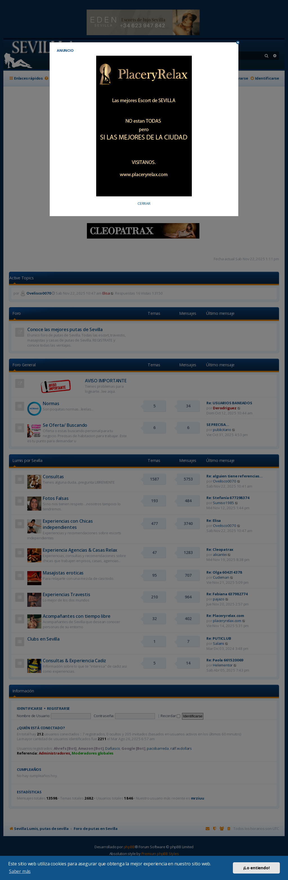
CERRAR (144, 203)
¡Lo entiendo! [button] (256, 867)
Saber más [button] (20, 871)
